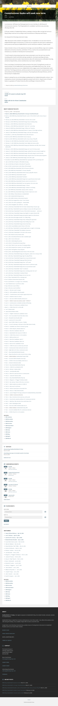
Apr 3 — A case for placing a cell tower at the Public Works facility (20, 324)
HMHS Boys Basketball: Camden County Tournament (14, 690)
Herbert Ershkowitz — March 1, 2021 (13, 548)
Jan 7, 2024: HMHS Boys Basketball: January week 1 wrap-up (19, 189)
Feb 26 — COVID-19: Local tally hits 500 (14, 367)
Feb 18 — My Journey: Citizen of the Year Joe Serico (17, 382)
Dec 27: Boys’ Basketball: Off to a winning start (16, 277)
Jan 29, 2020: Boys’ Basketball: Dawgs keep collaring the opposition (20, 219)
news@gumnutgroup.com (9, 659)
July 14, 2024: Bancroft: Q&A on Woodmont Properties (17, 164)
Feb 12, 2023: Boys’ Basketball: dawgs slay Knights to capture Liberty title (22, 213)
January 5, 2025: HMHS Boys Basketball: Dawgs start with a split (19, 157)
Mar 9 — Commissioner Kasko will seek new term (16, 348)
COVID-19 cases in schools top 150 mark (15, 94)
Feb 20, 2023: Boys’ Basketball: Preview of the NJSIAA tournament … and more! (23, 211)
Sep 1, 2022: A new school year (12, 239)
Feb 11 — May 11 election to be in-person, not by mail (17, 397)
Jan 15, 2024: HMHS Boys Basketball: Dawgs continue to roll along (20, 187)
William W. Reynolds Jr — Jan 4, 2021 (13, 569)
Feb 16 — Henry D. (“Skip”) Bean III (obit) (14, 390)
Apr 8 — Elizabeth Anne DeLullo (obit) (13, 318)
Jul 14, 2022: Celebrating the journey (13, 241)
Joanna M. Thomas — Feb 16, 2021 (13, 557)
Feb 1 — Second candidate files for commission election (18, 410)
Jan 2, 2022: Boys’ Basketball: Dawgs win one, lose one (17, 275)
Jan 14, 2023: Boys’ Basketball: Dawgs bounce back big (18, 224)
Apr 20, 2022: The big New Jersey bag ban (14, 249)
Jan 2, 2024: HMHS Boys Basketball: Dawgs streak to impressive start (21, 191)
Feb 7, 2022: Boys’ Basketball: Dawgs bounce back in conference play (21, 264)
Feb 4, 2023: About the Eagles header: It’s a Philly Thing (17, 217)
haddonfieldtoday (18, 85)
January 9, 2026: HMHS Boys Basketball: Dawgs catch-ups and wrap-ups (21, 132)
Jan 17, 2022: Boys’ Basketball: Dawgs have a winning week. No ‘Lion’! (21, 271)
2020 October (8, 423)
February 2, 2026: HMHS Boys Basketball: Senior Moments (18, 124)
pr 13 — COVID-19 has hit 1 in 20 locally (14, 307)
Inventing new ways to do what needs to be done (16, 453)
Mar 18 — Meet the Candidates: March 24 (14, 341)
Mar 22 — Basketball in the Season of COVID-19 (16, 333)
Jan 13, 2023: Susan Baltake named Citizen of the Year (17, 226)
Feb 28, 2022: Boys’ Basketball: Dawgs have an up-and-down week (20, 258)
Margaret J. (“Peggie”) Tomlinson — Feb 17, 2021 (16, 554)
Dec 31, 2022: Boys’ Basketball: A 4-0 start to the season (18, 232)
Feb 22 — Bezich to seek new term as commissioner (17, 373)
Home (6, 17)
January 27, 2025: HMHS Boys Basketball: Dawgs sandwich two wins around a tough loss (25, 151)
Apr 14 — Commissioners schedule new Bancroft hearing (18, 303)
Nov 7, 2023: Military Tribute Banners (13, 194)
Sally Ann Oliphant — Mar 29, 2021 (13, 544)
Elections (25, 85)
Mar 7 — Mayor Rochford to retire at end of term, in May (18, 354)
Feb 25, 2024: (8, 172)
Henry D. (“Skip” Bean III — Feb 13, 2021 (14, 559)
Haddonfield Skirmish (13, 472)
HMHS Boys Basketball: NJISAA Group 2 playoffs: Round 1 (24, 172)
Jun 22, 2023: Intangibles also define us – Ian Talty (16, 204)
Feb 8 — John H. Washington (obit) (13, 403)
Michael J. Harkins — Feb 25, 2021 (13, 550)
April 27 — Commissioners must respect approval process (18, 294)
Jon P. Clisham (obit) (9, 309)
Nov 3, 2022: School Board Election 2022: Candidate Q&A (18, 236)
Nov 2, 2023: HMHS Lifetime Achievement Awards (16, 198)
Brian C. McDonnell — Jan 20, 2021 (13, 561)
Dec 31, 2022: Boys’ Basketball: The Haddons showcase (18, 230)
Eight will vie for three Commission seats (15, 101)
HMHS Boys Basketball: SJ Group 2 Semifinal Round (14, 685)
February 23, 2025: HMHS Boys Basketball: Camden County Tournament (21, 141)
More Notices (7, 457)
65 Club (10, 466)
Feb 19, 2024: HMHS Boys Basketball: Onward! (15, 174)
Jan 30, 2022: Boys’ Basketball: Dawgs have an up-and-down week (20, 266)
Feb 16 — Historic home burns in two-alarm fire (16, 388)
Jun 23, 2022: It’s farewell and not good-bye (15, 243)
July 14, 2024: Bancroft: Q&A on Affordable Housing (16, 162)
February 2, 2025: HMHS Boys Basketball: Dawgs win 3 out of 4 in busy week (22, 149)
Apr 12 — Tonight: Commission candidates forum (16, 313)
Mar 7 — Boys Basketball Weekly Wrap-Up (14, 352)
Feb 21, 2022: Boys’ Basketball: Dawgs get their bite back (18, 260)
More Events (7, 499)
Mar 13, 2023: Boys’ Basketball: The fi (13, 206)
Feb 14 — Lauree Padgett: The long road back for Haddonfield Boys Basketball (23, 392)
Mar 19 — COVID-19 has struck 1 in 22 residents (16, 335)
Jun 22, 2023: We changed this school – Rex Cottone (17, 200)
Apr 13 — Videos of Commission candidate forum (16, 305)
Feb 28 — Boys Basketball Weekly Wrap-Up (15, 365)
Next (6, 98)
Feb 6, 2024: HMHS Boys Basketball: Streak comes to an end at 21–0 (20, 181)
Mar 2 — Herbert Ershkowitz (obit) (13, 362)
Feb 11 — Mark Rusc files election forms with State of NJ (18, 401)
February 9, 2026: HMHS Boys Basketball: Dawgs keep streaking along (21, 121)
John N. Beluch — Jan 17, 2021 (12, 567)
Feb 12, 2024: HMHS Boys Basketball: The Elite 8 (16, 177)
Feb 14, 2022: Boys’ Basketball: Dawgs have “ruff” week (18, 262)
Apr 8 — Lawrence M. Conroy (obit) (13, 320)
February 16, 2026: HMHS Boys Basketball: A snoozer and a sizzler (20, 119)
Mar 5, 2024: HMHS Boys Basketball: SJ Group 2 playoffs (18, 170)
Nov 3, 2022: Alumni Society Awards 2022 (14, 234)
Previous (7, 92)
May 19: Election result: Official (12, 286)
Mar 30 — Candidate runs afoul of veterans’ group (16, 326)
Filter (6, 520)
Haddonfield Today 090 (22, 407)
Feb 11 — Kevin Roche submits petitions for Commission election (20, 399)
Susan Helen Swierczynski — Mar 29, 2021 (14, 542)
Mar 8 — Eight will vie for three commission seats (16, 350)
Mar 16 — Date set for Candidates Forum (14, 343)
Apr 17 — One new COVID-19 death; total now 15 (16, 298)
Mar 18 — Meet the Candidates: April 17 (14, 339)
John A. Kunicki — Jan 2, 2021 (12, 574)
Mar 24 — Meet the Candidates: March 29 (14, 330)
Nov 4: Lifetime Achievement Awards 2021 (15, 279)
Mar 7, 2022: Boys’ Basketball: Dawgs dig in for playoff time (18, 256)
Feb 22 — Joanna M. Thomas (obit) (13, 375)
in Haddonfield (25, 194)
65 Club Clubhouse (13, 469)
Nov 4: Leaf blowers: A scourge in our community (16, 281)
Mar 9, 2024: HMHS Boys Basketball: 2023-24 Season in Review (19, 168)
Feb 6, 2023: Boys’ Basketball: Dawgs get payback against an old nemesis (22, 215)
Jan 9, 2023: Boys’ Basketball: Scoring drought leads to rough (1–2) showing (22, 228)
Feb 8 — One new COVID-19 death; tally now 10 (16, 405)
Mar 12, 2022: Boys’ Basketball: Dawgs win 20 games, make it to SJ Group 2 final (23, 253)
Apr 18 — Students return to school (13, 296)
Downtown (11, 475)
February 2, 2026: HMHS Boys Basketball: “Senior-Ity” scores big (20, 126)
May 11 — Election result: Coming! (13, 290)
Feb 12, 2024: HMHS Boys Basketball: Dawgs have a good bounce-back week (22, 179)
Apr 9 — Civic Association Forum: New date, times (16, 315)
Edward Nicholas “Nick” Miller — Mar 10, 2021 (15, 546)
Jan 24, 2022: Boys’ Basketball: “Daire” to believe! (16, 268)
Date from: (6, 509)
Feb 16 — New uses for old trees (12, 386)
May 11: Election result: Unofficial (12, 288)
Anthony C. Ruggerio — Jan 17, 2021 (13, 565)
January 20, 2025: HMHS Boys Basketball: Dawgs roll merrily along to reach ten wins (24, 153)
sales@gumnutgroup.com (9, 670)
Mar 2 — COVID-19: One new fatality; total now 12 (16, 360)
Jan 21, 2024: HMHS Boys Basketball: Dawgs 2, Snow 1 (17, 185)
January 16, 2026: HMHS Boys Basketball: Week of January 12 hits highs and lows (23, 130)
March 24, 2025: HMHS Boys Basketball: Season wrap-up (18, 136)
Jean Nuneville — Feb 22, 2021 (12, 552)
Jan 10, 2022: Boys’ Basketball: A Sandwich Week (16, 273)
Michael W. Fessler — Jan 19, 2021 (13, 563)
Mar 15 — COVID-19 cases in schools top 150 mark (16, 345)
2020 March (8, 438)
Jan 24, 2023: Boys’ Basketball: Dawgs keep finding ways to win (19, 221)
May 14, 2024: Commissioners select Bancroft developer (18, 166)
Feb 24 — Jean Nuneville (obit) (12, 371)
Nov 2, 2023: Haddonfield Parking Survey (14, 196)
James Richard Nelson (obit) (11, 311)
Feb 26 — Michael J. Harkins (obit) (13, 369)
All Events (6, 524)
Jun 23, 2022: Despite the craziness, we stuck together (18, 247)
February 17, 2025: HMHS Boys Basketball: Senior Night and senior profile (22, 143)
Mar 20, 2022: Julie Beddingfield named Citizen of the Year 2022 (19, 251)
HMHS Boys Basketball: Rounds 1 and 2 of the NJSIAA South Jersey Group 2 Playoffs (21, 687)
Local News (11, 17)
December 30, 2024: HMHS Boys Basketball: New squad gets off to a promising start (24, 159)
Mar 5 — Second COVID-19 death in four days (15, 358)
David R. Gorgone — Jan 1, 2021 (12, 576)
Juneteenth (11, 495)
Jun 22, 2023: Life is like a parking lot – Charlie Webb (17, 202)
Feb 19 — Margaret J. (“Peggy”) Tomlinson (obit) (16, 380)
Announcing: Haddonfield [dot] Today (13, 449)
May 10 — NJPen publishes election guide (14, 292)
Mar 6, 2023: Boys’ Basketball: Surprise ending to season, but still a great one (23, 209)
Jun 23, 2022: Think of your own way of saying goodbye (18, 245)
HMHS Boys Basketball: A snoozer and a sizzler (13, 693)
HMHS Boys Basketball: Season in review (11, 682)
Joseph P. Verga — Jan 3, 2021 (12, 571)
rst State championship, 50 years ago (30, 206)
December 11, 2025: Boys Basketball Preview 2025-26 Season (19, 134)
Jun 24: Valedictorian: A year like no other (14, 283)
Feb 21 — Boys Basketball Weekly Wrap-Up (15, 377)
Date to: (6, 514)
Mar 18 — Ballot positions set (12, 337)
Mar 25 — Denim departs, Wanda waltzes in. (15, 328)
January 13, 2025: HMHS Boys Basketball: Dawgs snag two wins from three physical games (26, 155)
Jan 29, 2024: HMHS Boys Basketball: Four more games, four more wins (21, 183)
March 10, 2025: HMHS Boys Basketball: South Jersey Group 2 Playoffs (21, 139)
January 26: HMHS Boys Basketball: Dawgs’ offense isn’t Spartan (20, 128)
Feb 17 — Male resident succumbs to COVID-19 (16, 384)
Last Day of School (13, 484)
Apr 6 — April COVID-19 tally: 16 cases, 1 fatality (16, 322)
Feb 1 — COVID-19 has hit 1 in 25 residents (14, 412)
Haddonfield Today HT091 (22, 356)
